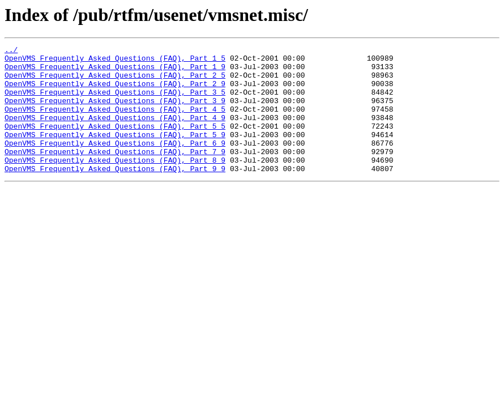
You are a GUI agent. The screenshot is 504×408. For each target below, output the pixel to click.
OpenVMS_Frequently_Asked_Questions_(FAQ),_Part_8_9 (115, 183)
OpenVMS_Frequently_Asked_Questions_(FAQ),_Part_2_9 (115, 92)
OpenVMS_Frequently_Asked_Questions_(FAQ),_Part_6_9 (115, 163)
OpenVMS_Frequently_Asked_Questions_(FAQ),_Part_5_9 (115, 153)
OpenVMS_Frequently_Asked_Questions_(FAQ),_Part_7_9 (115, 173)
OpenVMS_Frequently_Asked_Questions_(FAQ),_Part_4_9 (115, 133)
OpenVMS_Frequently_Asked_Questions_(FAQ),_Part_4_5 (115, 122)
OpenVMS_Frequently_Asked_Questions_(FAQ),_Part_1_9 (115, 71)
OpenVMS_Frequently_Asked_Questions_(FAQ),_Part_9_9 (115, 194)
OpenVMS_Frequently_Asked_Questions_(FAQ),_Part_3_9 (115, 112)
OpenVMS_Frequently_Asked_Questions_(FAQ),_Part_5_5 (115, 143)
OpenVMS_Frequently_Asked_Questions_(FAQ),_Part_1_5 (115, 61)
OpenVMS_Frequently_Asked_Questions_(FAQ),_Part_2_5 (115, 81)
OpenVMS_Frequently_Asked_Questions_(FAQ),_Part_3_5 (115, 102)
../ (11, 51)
